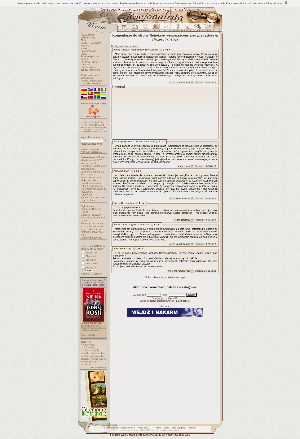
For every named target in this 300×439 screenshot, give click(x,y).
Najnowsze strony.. (90, 149)
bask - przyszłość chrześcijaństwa (133, 141)
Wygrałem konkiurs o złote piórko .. (92, 173)
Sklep (166, 428)
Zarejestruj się (178, 428)
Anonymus (86, 194)
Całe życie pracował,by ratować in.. (93, 190)
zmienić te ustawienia (231, 3)
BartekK (185, 220)
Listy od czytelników (91, 83)
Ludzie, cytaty (88, 67)
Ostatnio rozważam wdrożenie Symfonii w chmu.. (93, 217)
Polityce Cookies (274, 3)
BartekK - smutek (123, 203)
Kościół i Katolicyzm (91, 43)
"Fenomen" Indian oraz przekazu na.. (93, 167)
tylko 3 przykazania (91, 186)
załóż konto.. (183, 301)
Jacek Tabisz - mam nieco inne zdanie (135, 49)
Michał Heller (98, 367)
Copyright (137, 430)
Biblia (83, 40)
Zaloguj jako (139, 294)
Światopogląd (88, 35)
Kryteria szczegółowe (91, 144)
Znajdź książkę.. (89, 335)
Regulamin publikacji (115, 428)
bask (187, 166)
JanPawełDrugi (122, 248)
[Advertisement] (168, 113)
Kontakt (191, 428)
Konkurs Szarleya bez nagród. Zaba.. (93, 199)
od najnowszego (176, 277)
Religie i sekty (88, 37)
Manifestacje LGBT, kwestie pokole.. (91, 162)
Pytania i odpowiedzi (91, 80)
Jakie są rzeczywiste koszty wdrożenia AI (92, 225)
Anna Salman (121, 170)
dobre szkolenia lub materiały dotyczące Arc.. (92, 232)
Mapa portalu (144, 428)
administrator (175, 430)
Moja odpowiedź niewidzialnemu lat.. (91, 182)
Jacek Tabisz (183, 82)
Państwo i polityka (90, 56)
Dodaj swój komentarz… (125, 46)
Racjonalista (124, 430)
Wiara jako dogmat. (91, 177)
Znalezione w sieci (90, 75)
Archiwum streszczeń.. (91, 152)
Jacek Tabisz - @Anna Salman (131, 224)
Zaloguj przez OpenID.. (165, 298)
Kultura (84, 59)
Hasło (165, 294)
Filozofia (85, 45)
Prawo (84, 53)
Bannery (131, 428)
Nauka (84, 48)
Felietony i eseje (89, 61)
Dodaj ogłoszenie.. (92, 237)
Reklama (157, 428)
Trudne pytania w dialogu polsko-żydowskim (93, 329)
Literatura (85, 64)
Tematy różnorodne (90, 69)
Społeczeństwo (88, 51)
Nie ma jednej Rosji (90, 325)
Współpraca (87, 78)
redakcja (163, 430)
